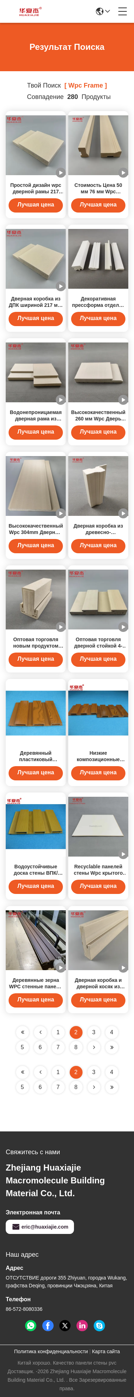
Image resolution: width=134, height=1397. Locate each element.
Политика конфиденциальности (51, 1351)
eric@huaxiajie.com (39, 1227)
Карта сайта (106, 1351)
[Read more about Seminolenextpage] (94, 1087)
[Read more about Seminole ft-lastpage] (111, 1087)
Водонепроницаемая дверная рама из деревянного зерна (35, 418)
